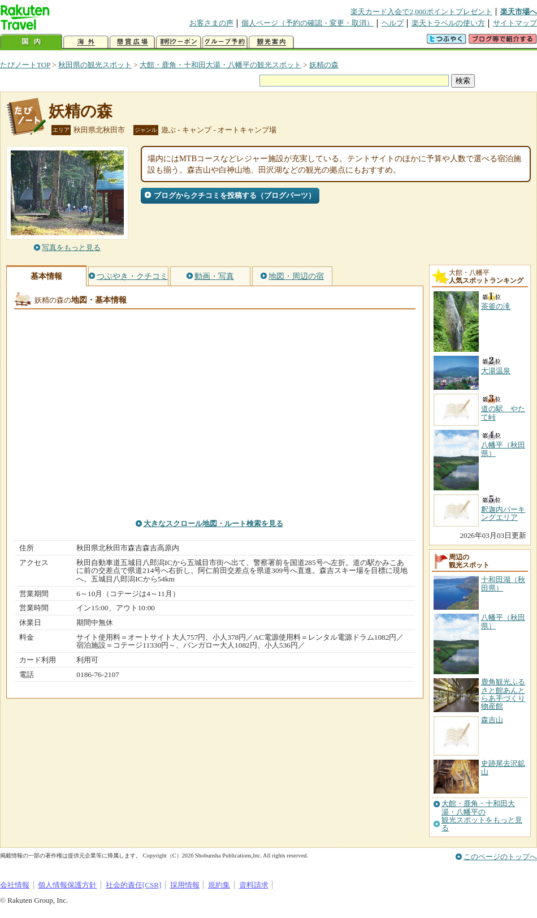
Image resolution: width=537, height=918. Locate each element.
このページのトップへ (500, 856)
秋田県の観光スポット (95, 65)
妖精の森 (324, 65)
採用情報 (185, 885)
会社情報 (14, 885)
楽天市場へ (518, 11)
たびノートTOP (25, 65)
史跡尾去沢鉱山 (503, 767)
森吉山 (492, 720)
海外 (86, 42)
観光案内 (271, 42)
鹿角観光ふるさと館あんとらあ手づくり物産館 (503, 694)
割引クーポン (178, 42)
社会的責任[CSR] (134, 885)
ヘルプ (393, 23)
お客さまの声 (211, 23)
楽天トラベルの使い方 (448, 23)
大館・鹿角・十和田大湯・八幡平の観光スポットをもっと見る (481, 816)
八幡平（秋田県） (503, 621)
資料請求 (253, 885)
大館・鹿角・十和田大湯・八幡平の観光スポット (220, 65)
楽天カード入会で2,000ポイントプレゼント (421, 11)
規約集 (219, 885)
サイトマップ (515, 23)
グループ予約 (225, 42)
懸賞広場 (132, 42)
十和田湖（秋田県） (503, 583)
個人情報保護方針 (67, 885)
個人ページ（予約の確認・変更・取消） (307, 23)
